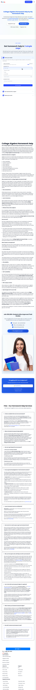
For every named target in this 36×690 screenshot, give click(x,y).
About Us (19, 673)
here (15, 613)
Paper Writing (20, 685)
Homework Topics (6, 664)
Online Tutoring (6, 683)
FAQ (19, 667)
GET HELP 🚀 (18, 649)
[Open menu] (34, 2)
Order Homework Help (7, 656)
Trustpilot (30, 612)
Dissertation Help (21, 681)
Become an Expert (6, 662)
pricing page (12, 549)
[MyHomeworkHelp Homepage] (5, 2)
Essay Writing (5, 681)
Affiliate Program (6, 660)
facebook (19, 612)
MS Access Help (6, 689)
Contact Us (20, 675)
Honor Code (5, 669)
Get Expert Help (24, 23)
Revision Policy (5, 675)
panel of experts (19, 560)
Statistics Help (21, 689)
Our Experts (20, 671)
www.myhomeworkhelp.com (14, 425)
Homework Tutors (21, 683)
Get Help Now (29, 1)
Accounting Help (6, 687)
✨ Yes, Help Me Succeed (18, 331)
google (15, 612)
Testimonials (20, 669)
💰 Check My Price (18, 386)
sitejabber (23, 612)
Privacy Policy (10, 518)
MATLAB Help (5, 685)
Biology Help (20, 687)
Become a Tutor (6, 667)
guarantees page (28, 501)
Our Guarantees (5, 677)
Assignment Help (6, 658)
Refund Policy (5, 673)
